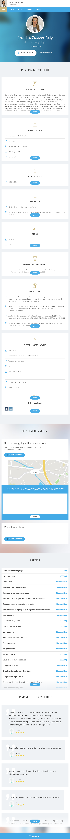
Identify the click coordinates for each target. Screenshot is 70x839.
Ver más (35, 397)
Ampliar (35, 472)
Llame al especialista (14, 455)
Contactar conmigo (46, 53)
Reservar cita (35, 836)
